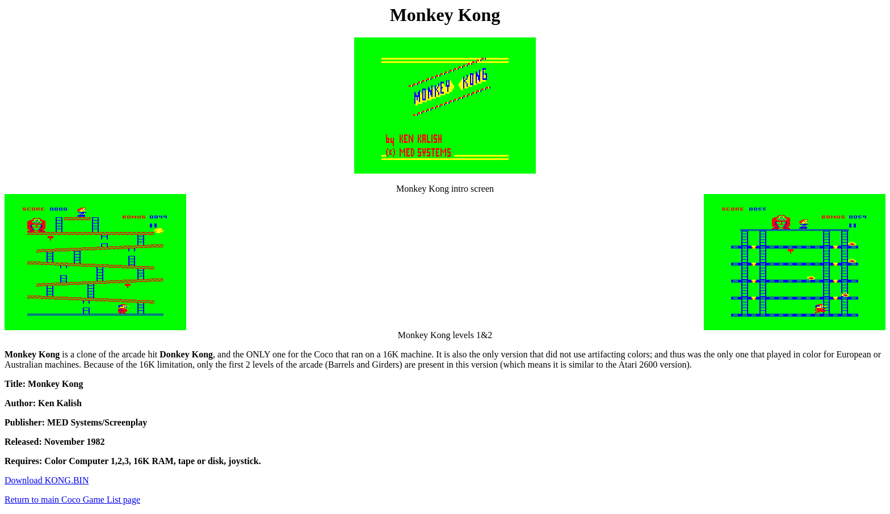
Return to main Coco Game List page (72, 499)
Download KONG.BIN (47, 480)
